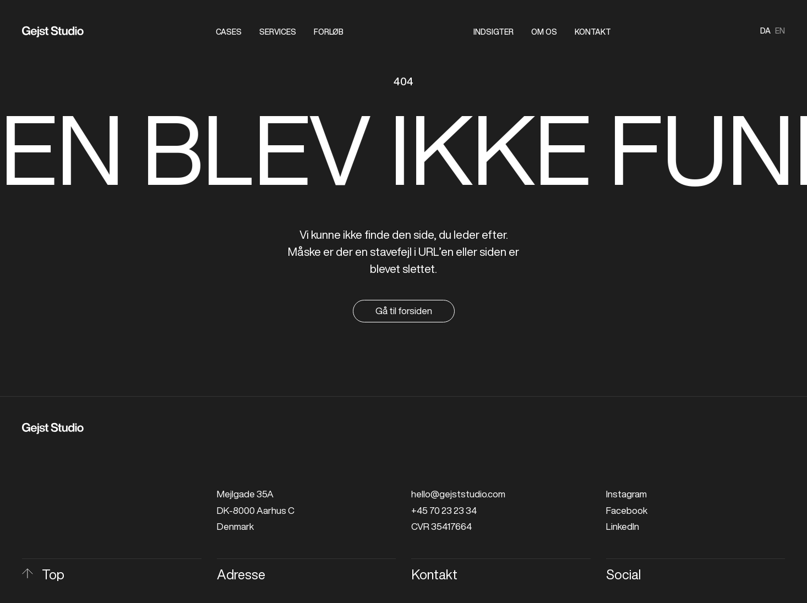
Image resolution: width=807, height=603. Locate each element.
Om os (544, 32)
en (780, 31)
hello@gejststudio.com (458, 493)
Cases (229, 32)
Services (277, 32)
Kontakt (593, 32)
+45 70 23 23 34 (444, 510)
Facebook (626, 510)
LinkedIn (622, 526)
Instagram (626, 493)
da (765, 31)
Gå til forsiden (403, 310)
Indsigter (493, 32)
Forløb (328, 32)
